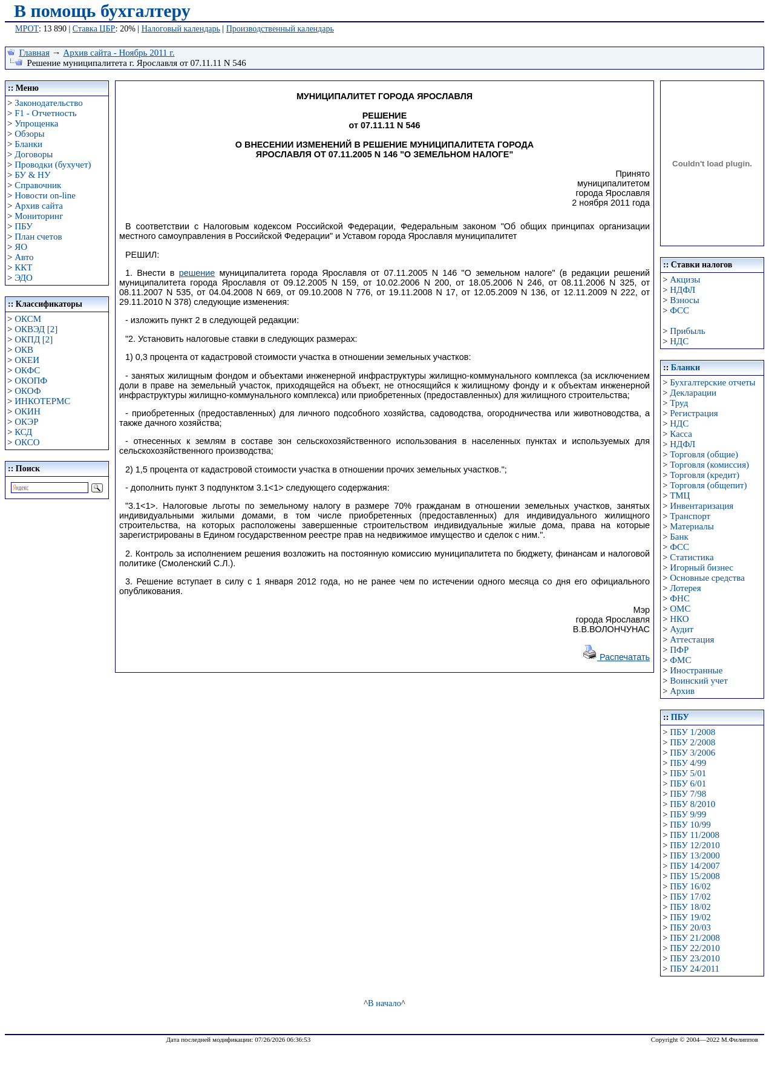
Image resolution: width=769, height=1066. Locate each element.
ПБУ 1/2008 (692, 732)
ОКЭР (26, 422)
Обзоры (29, 134)
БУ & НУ (32, 175)
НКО (679, 619)
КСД (23, 432)
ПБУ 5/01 (688, 773)
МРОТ (27, 28)
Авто (24, 257)
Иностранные (696, 670)
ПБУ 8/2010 (692, 804)
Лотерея (685, 588)
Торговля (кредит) (704, 475)
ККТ (23, 267)
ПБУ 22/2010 (694, 948)
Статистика (691, 557)
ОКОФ (28, 391)
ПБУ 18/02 (690, 907)
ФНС (680, 598)
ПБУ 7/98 (688, 794)
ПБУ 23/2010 (694, 958)
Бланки (28, 144)
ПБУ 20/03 (690, 927)
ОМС (680, 608)
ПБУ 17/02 (690, 896)
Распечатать (616, 657)
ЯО (21, 247)
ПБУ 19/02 (690, 917)
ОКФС (27, 370)
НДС (679, 341)
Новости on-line (45, 195)
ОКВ (24, 350)
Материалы (692, 526)
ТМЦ (680, 495)
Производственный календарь (280, 28)
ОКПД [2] (34, 339)
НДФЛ (682, 290)
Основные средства (707, 578)
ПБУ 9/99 (688, 814)
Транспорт (690, 516)
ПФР (679, 650)
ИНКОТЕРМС (42, 401)
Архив (682, 691)
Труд (679, 403)
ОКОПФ (31, 380)
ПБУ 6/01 (688, 783)
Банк (679, 536)
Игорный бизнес (701, 567)
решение (197, 273)
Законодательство (48, 103)
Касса (681, 434)
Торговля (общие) (704, 454)
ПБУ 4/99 (688, 763)
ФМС (680, 660)
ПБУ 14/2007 (694, 866)
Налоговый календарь (181, 28)
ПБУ (24, 226)
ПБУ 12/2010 (694, 845)
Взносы (684, 300)
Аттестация (692, 639)
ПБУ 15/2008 (694, 876)
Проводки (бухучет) (53, 164)
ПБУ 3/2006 (692, 752)
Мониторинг (39, 216)
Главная (34, 52)
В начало (384, 1003)
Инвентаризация (701, 506)
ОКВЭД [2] (36, 329)
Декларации (693, 392)
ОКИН (28, 411)
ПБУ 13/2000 (694, 855)
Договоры (34, 154)
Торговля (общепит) (708, 485)
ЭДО (24, 278)
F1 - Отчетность (45, 113)
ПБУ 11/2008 (694, 835)
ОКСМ (28, 319)
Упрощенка (36, 123)
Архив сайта (39, 206)
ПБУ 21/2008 (694, 938)
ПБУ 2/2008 (692, 742)
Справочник (38, 185)
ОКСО (27, 442)
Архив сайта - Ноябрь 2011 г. (118, 52)
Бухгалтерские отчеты (712, 382)
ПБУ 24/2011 (694, 968)
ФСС (679, 310)
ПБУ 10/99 (690, 824)
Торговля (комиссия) (709, 464)
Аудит (681, 629)
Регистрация (694, 413)
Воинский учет (699, 680)
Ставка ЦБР (94, 28)
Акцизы (685, 279)
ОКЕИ (27, 360)
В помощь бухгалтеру (102, 11)
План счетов (38, 236)
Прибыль (687, 331)
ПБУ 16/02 (690, 886)
